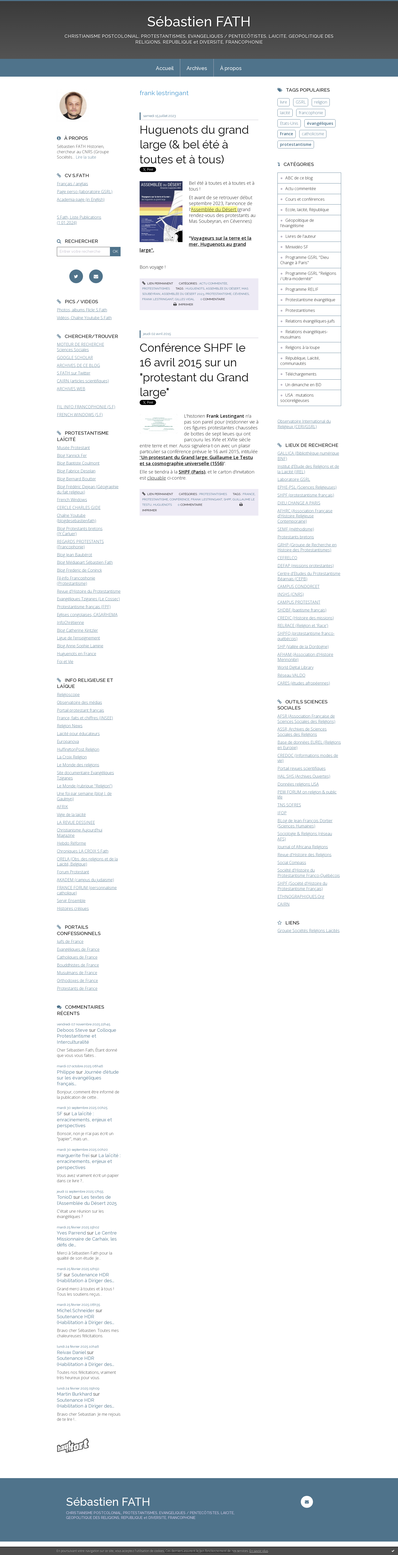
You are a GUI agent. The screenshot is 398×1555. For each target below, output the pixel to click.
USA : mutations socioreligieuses (297, 397)
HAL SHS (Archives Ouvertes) (303, 776)
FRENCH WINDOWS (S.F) (80, 414)
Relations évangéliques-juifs (310, 321)
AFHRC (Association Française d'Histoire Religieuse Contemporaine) (305, 516)
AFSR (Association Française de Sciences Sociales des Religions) (306, 718)
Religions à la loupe (302, 347)
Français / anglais (72, 184)
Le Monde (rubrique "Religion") (84, 786)
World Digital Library (295, 667)
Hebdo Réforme (71, 843)
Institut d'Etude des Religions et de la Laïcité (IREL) (308, 469)
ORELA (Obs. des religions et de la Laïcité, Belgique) (87, 861)
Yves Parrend (71, 1233)
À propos (231, 68)
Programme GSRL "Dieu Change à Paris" (304, 260)
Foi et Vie (65, 661)
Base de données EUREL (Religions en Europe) (309, 744)
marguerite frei (73, 1155)
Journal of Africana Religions (302, 847)
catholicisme (313, 134)
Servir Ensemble (71, 900)
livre (283, 102)
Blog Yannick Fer (72, 455)
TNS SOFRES (289, 805)
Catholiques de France (77, 957)
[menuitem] (165, 68)
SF (59, 1113)
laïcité (285, 112)
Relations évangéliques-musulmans (304, 334)
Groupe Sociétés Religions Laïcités (308, 930)
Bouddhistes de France (78, 965)
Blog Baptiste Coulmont (78, 463)
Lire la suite (86, 157)
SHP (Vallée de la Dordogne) (303, 646)
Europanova (68, 741)
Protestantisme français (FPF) (84, 607)
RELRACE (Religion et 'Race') (302, 625)
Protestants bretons (295, 537)
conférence (179, 499)
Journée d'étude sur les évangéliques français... (88, 1078)
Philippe (66, 1072)
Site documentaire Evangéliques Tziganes (85, 775)
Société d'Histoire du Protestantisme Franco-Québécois (308, 872)
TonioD (64, 1197)
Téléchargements (301, 374)
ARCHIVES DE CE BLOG (78, 365)
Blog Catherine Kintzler (77, 630)
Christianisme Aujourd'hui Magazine (79, 832)
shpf (227, 499)
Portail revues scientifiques (301, 768)
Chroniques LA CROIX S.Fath (82, 851)
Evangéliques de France (78, 949)
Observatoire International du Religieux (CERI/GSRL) (304, 423)
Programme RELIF (301, 289)
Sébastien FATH (199, 21)
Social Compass (291, 862)
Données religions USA (298, 784)
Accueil (165, 68)
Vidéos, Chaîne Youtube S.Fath (84, 317)
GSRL (301, 102)
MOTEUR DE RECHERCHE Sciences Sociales (80, 347)
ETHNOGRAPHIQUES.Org (300, 896)
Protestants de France (77, 988)
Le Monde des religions (78, 765)
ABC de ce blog (299, 178)
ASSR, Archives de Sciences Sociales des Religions (302, 731)
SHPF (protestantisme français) (305, 495)
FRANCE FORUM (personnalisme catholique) (87, 890)
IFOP (282, 813)
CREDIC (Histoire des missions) (305, 618)
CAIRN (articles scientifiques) (83, 381)
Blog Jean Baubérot (74, 554)
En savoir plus (259, 1551)
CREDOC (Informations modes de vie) (307, 758)
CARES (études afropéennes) (303, 683)
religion (320, 102)
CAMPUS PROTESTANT (298, 602)
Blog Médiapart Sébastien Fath (85, 562)
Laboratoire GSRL (293, 479)
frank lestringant (157, 299)
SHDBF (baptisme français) (301, 610)
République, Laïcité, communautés (300, 360)
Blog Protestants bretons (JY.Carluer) (80, 531)
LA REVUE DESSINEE (76, 822)
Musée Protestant (73, 447)
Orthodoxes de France (77, 980)
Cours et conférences (305, 199)
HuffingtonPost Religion (78, 749)
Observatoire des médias (79, 702)
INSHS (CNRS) (290, 594)
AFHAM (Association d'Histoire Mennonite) (305, 657)
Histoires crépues (73, 908)
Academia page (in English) (81, 199)
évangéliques (320, 123)
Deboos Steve (72, 1030)
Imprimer (183, 304)
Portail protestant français (80, 710)
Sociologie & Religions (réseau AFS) (304, 836)
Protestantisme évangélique (310, 299)
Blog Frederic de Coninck (79, 570)
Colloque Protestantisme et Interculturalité (86, 1036)
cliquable (156, 478)
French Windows (72, 499)
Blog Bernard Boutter (76, 479)
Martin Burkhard (74, 1394)
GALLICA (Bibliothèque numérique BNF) (308, 455)
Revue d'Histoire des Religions (304, 854)
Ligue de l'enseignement (78, 638)
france (249, 494)
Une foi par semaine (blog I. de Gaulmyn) (84, 796)
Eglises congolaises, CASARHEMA (87, 614)
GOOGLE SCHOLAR (75, 357)
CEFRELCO (287, 558)
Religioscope (68, 694)
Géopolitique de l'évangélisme (297, 222)
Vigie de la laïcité (71, 814)
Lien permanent (157, 283)
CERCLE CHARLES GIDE (79, 507)
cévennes (241, 294)
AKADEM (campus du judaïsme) (85, 880)
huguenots (195, 288)
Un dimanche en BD (303, 384)
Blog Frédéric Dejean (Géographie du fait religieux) (88, 489)
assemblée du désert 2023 (183, 294)
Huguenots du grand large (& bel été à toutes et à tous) (194, 144)
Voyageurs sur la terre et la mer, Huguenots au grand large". (196, 244)
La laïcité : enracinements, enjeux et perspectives (84, 1119)
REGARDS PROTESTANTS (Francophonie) (80, 544)
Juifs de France (70, 941)
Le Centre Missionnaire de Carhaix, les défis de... (87, 1238)
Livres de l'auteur (300, 236)
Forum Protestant (73, 872)
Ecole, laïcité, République (307, 209)
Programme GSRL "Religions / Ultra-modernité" (308, 276)
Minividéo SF (296, 247)
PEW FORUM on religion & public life (307, 794)
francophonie (311, 112)
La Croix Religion (72, 757)
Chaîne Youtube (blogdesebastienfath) (76, 518)
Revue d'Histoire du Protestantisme (89, 591)
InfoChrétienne (70, 622)
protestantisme (218, 294)
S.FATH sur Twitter (73, 373)
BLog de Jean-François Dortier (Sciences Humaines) (305, 823)
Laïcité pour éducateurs (78, 733)
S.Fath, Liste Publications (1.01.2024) (79, 219)
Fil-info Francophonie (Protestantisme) (76, 580)
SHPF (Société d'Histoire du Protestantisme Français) (302, 886)
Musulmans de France (77, 972)
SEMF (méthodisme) (295, 529)
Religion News (69, 726)
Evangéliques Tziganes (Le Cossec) (88, 599)
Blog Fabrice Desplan (76, 471)
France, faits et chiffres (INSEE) (85, 718)
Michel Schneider (75, 1310)
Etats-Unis (289, 123)
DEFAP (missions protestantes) (305, 565)
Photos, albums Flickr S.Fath (82, 310)
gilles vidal (184, 299)
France (286, 134)
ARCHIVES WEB (71, 389)
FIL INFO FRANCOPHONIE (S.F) (86, 407)
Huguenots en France (76, 653)
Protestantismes (156, 288)
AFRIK (62, 806)
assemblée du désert (223, 288)
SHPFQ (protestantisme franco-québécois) (306, 636)
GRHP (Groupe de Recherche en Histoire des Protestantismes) (307, 547)
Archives (197, 68)
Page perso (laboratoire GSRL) (84, 191)
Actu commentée (213, 283)
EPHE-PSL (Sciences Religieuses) (307, 487)
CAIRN (283, 904)
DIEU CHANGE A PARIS (298, 503)
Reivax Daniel (71, 1352)
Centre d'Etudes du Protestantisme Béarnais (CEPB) (308, 576)
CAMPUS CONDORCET (298, 586)
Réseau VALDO (291, 675)
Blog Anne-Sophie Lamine (80, 646)
